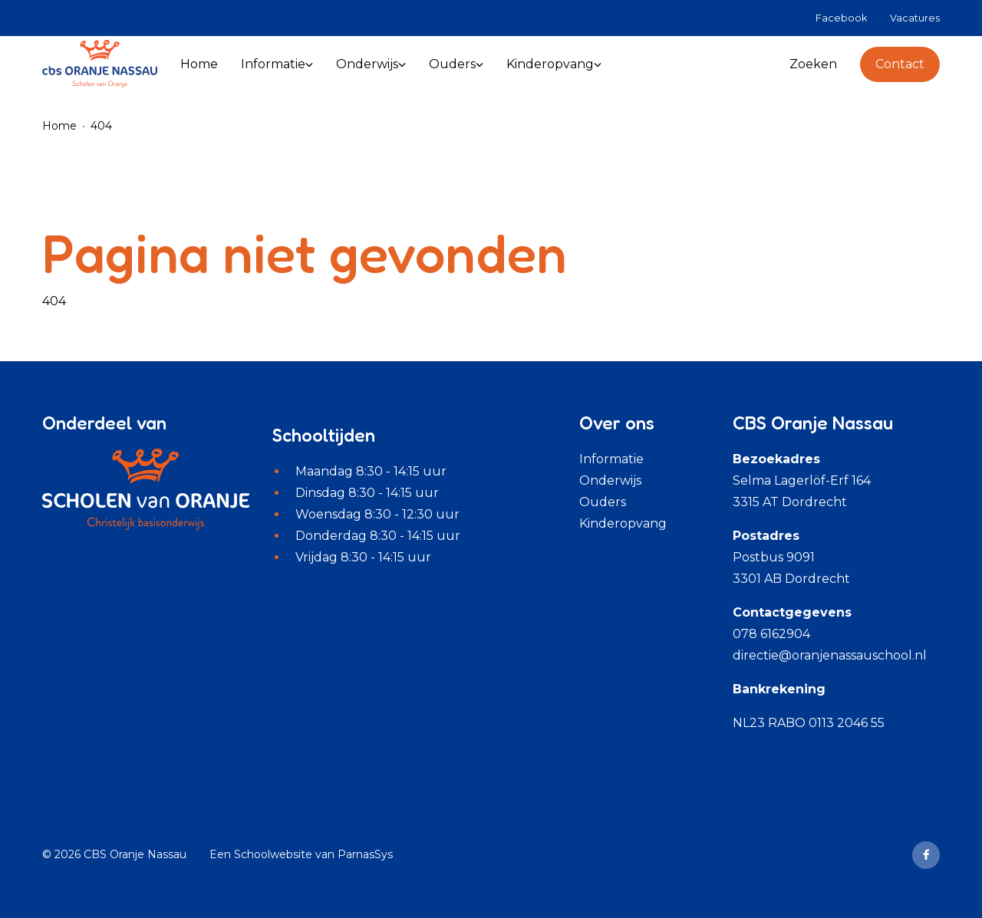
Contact (899, 64)
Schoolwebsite (273, 854)
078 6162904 (771, 634)
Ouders (602, 502)
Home (59, 126)
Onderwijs (610, 480)
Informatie (611, 459)
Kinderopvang (623, 523)
